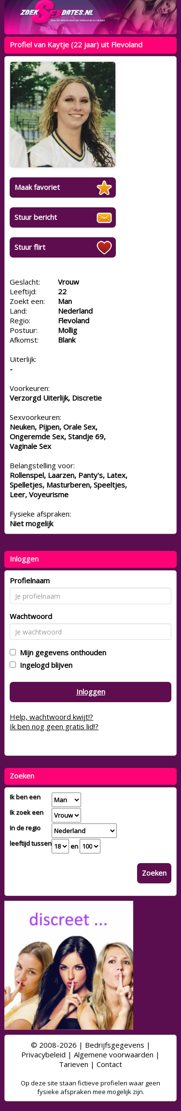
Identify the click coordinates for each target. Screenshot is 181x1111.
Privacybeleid (43, 1054)
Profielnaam (30, 580)
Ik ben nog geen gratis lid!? (54, 726)
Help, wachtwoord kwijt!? (51, 716)
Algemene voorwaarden (113, 1054)
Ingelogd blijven (44, 665)
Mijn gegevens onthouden (61, 652)
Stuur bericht (35, 217)
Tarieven (73, 1064)
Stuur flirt (29, 247)
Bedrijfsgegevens (114, 1045)
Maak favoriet (37, 187)
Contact (109, 1064)
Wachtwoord (31, 616)
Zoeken (154, 873)
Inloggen (90, 691)
